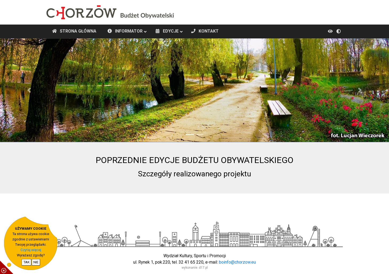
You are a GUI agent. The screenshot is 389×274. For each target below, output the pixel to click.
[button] (29, 90)
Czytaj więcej (31, 250)
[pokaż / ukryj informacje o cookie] (6, 267)
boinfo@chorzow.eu (237, 262)
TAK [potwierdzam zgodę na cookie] (26, 262)
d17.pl (203, 267)
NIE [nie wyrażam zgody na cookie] (35, 262)
